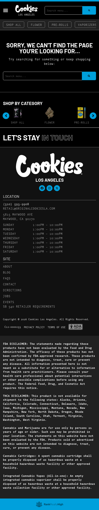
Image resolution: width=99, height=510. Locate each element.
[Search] (89, 10)
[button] (5, 10)
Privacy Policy (34, 327)
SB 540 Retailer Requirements (29, 306)
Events (8, 302)
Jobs (6, 296)
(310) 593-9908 (16, 204)
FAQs (6, 278)
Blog (6, 272)
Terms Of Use (57, 327)
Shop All (13, 24)
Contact (9, 284)
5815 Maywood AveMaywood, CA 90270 (19, 216)
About (7, 266)
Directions (12, 290)
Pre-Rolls (60, 24)
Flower (36, 24)
